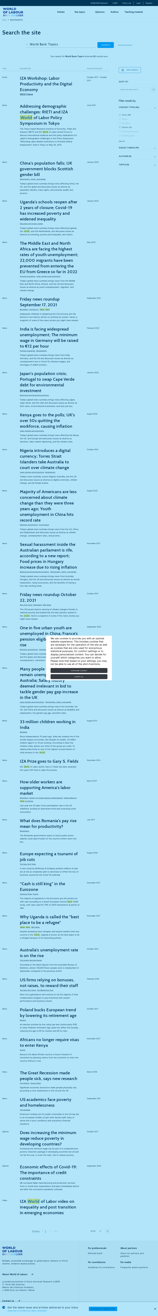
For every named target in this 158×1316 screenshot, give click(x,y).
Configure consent (79, 670)
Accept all (79, 677)
